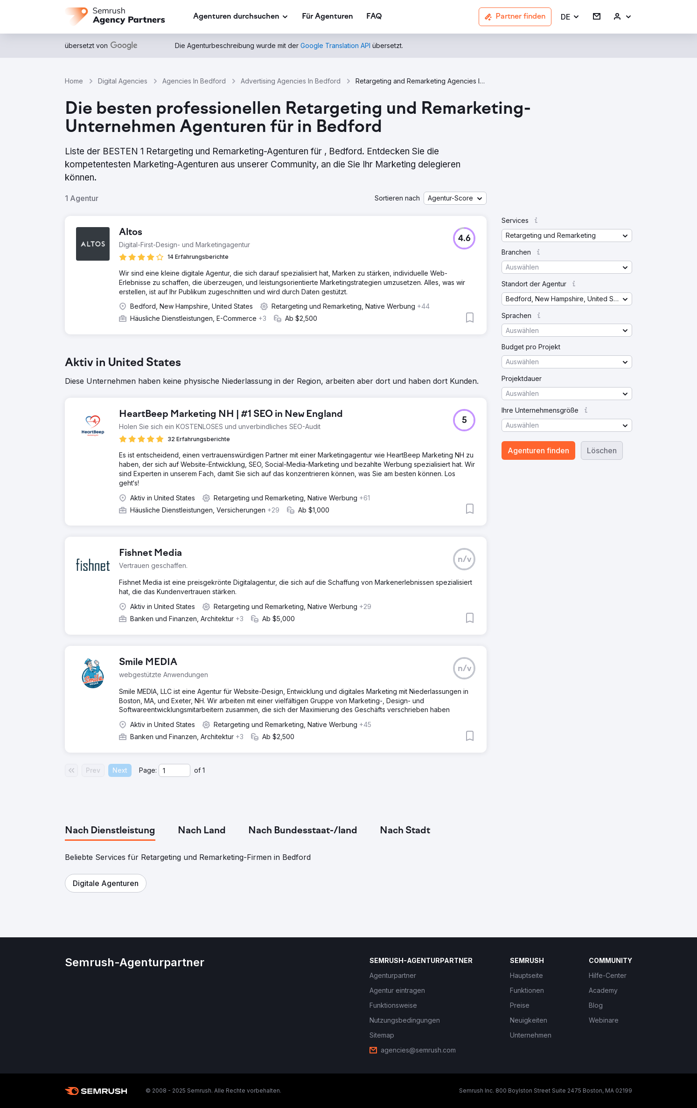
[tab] (110, 831)
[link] (327, 17)
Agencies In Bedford (194, 81)
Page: (148, 770)
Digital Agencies (122, 81)
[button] (570, 17)
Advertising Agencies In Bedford (291, 81)
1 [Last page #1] (203, 770)
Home (74, 81)
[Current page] (174, 770)
